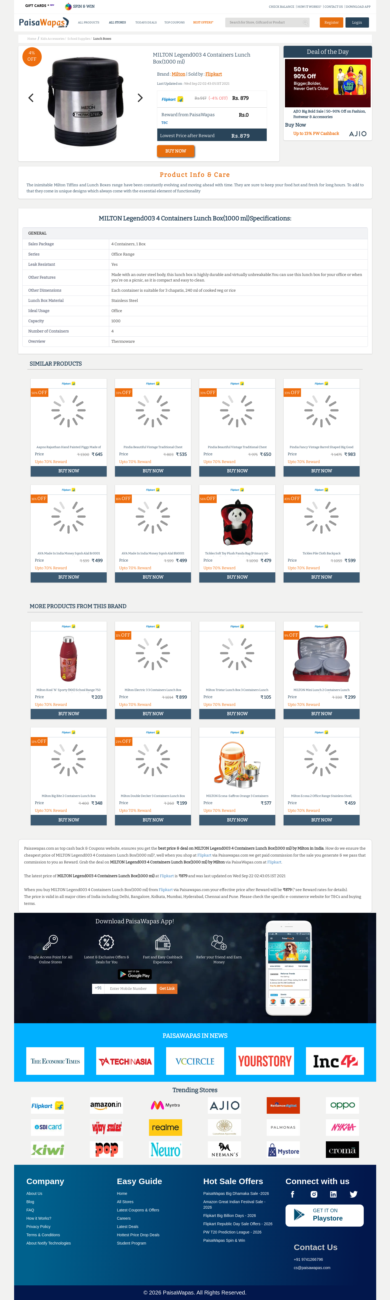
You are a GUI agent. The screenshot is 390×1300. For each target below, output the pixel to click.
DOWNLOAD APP (358, 7)
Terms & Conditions (43, 1235)
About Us (35, 1193)
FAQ (30, 1210)
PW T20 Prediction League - (232, 1232)
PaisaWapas (178, 1293)
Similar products (56, 363)
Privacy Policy (39, 1226)
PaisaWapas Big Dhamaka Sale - (236, 1193)
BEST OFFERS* (203, 22)
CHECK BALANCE (281, 7)
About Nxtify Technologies (49, 1243)
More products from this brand (78, 606)
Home (122, 1193)
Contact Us (315, 1247)
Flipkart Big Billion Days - (229, 1215)
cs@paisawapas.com (312, 1268)
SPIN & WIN (79, 6)
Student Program (131, 1243)
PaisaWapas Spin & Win (224, 1240)
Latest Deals (127, 1226)
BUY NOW (175, 151)
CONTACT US (333, 7)
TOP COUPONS (174, 22)
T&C (164, 123)
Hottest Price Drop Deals (138, 1235)
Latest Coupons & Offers (138, 1210)
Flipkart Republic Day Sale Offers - (238, 1224)
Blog (30, 1202)
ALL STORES (117, 22)
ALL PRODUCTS (88, 22)
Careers (124, 1218)
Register (331, 22)
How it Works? (39, 1218)
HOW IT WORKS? (309, 7)
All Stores (125, 1202)
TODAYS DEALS (146, 22)
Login (357, 22)
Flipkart (213, 74)
